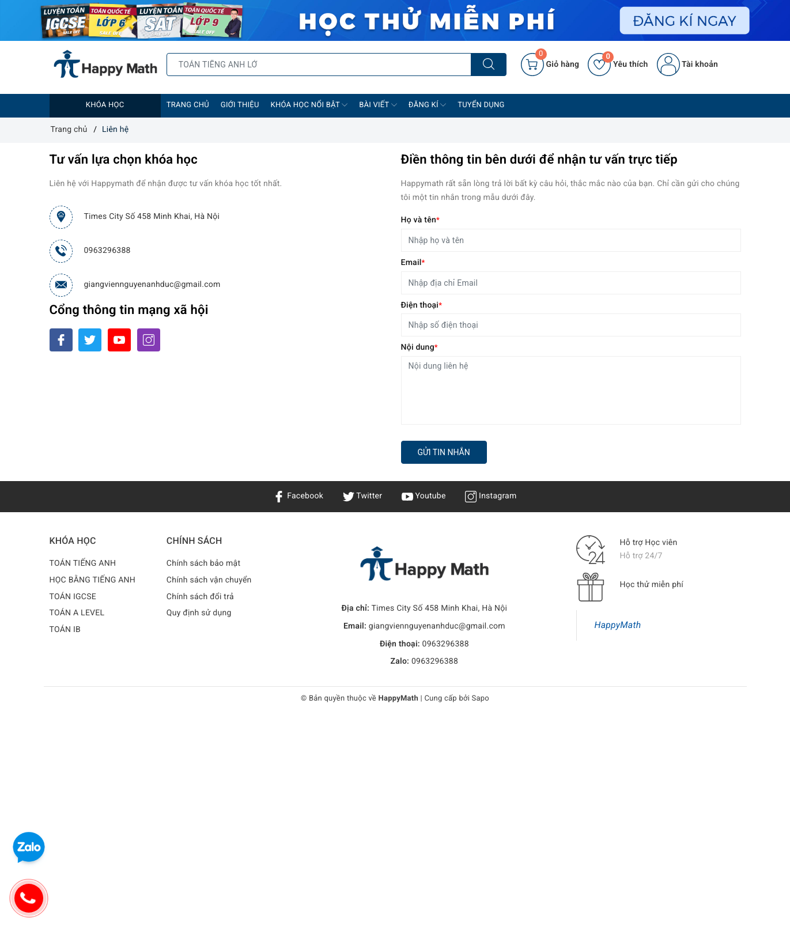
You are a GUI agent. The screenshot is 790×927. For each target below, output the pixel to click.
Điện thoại (422, 305)
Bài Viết (378, 105)
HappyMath (617, 624)
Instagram (490, 496)
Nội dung (419, 347)
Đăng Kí (427, 105)
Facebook (298, 496)
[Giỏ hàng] (550, 64)
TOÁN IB (65, 629)
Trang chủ (188, 105)
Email (413, 262)
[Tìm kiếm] (488, 64)
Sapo (481, 698)
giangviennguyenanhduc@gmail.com (152, 284)
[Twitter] (89, 339)
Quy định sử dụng (199, 613)
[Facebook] (61, 339)
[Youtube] (119, 339)
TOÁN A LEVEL (77, 613)
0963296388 (107, 250)
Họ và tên (420, 220)
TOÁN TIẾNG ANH (83, 563)
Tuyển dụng (481, 105)
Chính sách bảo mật (203, 563)
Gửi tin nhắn (444, 452)
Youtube (424, 496)
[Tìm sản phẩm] (319, 64)
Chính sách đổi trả (200, 596)
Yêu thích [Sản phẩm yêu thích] (618, 64)
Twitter (362, 496)
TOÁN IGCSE (73, 596)
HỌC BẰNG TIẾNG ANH (93, 580)
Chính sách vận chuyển (209, 580)
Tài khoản (687, 64)
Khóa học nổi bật (309, 105)
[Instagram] (148, 339)
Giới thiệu (240, 105)
